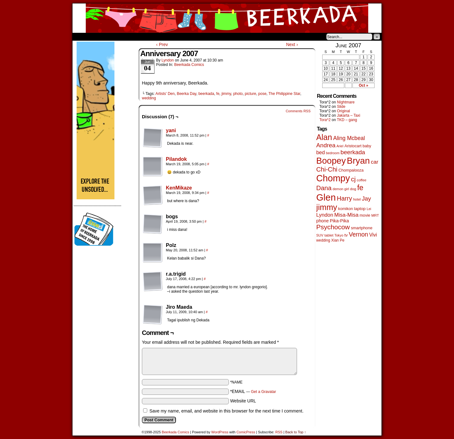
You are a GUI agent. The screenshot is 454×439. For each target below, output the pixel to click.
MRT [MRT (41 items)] (375, 215)
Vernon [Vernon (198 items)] (358, 234)
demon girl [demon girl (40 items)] (341, 189)
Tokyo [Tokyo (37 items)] (339, 235)
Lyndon (167, 60)
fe (217, 93)
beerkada (206, 93)
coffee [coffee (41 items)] (361, 180)
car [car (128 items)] (374, 162)
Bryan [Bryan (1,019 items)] (358, 161)
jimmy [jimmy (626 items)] (326, 207)
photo (238, 93)
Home (81, 36)
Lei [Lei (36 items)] (369, 209)
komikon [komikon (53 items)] (345, 209)
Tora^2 (325, 120)
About (100, 36)
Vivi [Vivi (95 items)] (373, 234)
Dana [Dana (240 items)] (324, 187)
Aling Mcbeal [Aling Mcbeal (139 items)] (349, 138)
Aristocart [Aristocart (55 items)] (352, 145)
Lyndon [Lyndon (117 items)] (324, 215)
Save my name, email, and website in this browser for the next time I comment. (226, 410)
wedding (149, 98)
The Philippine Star (284, 93)
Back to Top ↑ (295, 432)
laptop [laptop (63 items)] (360, 208)
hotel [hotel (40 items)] (357, 199)
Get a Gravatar (263, 391)
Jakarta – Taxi (348, 115)
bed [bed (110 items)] (320, 152)
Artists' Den (165, 93)
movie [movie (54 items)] (365, 215)
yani (171, 130)
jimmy (226, 93)
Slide (341, 106)
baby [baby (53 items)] (367, 146)
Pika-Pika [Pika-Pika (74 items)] (339, 220)
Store (119, 36)
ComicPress (245, 432)
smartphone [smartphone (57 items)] (361, 227)
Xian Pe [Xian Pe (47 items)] (338, 240)
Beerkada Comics (227, 18)
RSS (278, 432)
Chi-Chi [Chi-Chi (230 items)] (326, 169)
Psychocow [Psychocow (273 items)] (333, 227)
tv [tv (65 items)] (346, 235)
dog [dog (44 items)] (353, 189)
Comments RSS (298, 111)
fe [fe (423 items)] (360, 188)
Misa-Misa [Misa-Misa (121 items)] (346, 215)
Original (343, 111)
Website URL (243, 400)
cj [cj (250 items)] (353, 179)
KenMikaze (179, 187)
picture (250, 93)
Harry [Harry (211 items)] (344, 198)
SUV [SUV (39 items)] (319, 235)
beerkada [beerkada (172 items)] (352, 152)
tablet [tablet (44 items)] (328, 235)
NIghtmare (346, 102)
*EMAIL (253, 391)
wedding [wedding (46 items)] (323, 240)
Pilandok (176, 159)
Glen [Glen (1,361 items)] (326, 197)
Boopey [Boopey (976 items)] (331, 161)
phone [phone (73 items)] (322, 220)
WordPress (219, 432)
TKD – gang (347, 120)
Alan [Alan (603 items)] (324, 137)
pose (262, 93)
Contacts (143, 36)
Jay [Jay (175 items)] (366, 198)
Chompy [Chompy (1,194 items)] (333, 178)
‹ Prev (162, 44)
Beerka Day (186, 93)
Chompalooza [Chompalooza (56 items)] (351, 170)
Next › (292, 44)
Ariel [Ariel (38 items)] (339, 146)
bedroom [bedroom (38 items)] (333, 153)
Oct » (363, 85)
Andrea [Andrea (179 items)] (325, 145)
